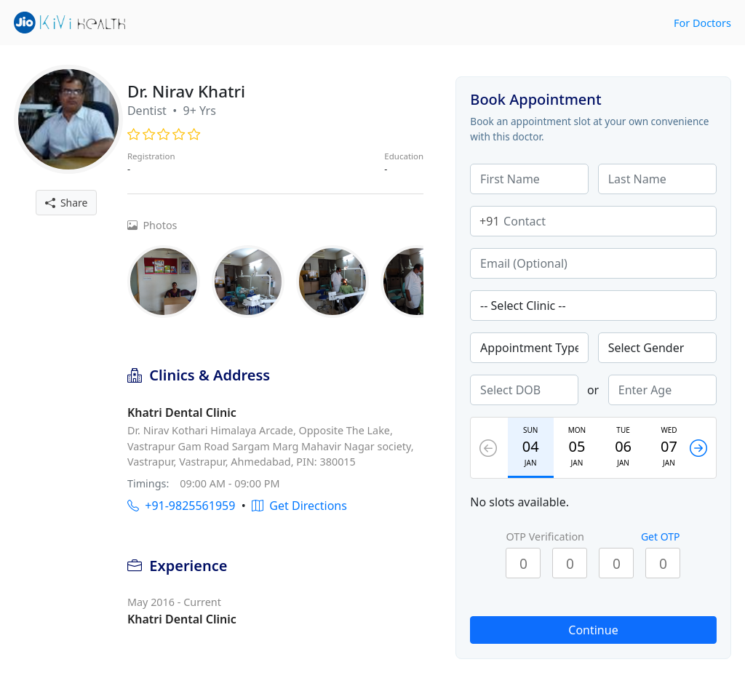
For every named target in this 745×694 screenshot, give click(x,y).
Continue (593, 630)
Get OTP (660, 536)
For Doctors (702, 23)
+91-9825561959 (181, 506)
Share (66, 203)
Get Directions (299, 506)
